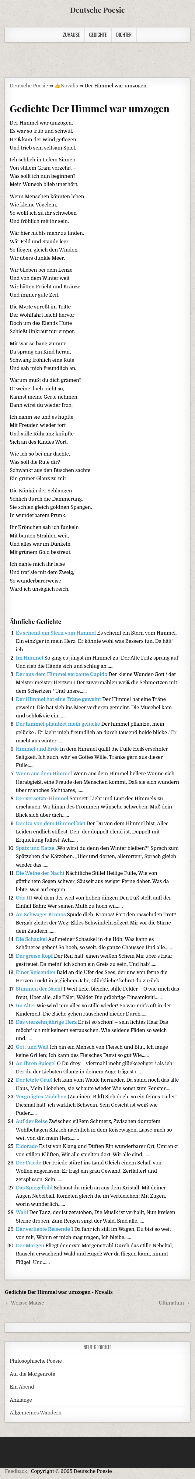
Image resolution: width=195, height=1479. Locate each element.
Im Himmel (30, 658)
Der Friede (29, 1163)
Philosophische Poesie (36, 1361)
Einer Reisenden (36, 972)
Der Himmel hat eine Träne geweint (59, 699)
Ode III (24, 898)
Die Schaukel (32, 939)
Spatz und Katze (36, 848)
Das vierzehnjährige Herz (47, 1022)
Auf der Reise (32, 1121)
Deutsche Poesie (97, 10)
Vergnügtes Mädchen (42, 1097)
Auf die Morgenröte (32, 1374)
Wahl (22, 1212)
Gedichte (98, 34)
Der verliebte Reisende (43, 1229)
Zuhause (71, 34)
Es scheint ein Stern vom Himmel (56, 633)
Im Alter (26, 1006)
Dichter (124, 34)
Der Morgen (30, 1245)
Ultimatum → (174, 1303)
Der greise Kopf (35, 956)
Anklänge (21, 1400)
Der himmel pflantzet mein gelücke (58, 724)
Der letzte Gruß (35, 1080)
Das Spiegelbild (35, 1188)
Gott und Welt (33, 1047)
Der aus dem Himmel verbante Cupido (62, 674)
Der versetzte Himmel (42, 798)
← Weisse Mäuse (24, 1303)
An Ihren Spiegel (36, 1063)
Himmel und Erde (38, 749)
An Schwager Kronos (41, 914)
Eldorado (27, 1146)
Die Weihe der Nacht (41, 873)
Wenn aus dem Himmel (44, 773)
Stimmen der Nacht (40, 989)
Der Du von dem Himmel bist (51, 823)
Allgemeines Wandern (35, 1413)
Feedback (16, 1471)
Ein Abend (22, 1387)
